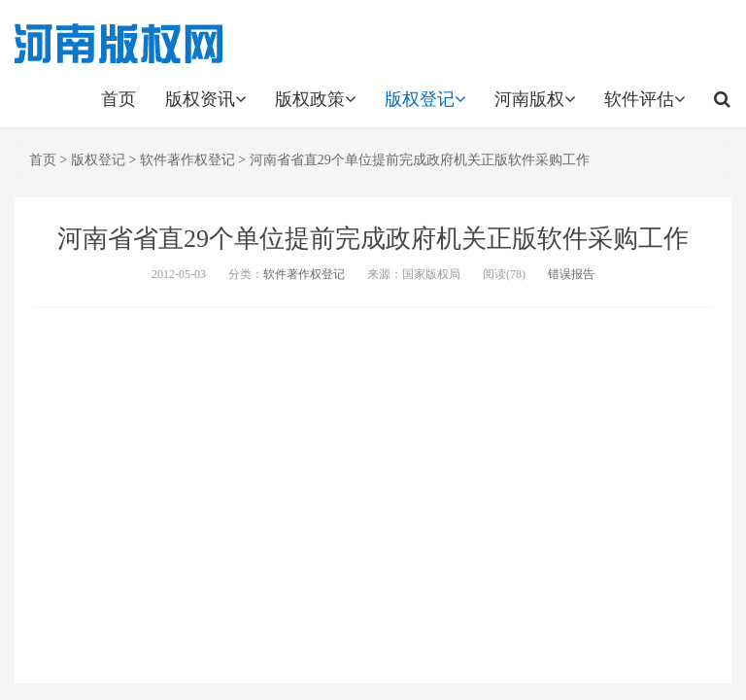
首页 (118, 99)
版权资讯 (205, 99)
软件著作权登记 (187, 160)
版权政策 (315, 99)
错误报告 (571, 274)
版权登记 (425, 99)
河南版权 (534, 99)
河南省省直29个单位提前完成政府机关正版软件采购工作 (420, 160)
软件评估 (644, 99)
